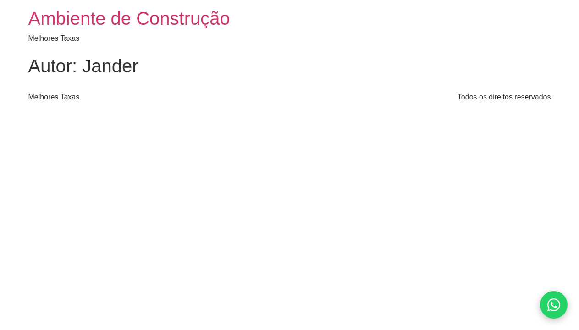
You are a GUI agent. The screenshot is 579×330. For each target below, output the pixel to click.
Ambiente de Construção (129, 18)
